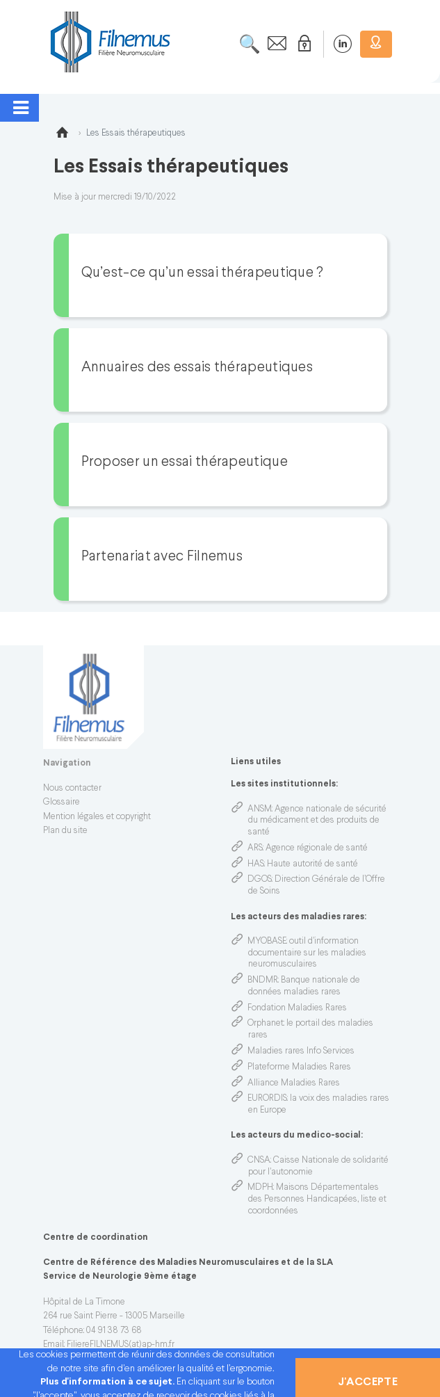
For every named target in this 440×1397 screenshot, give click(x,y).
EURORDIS (267, 1099)
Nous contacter (72, 788)
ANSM (259, 809)
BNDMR (262, 980)
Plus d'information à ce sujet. (108, 1382)
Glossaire (61, 802)
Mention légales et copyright (97, 817)
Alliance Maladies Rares (293, 1083)
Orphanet (265, 1023)
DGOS (259, 879)
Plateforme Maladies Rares (299, 1067)
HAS (255, 864)
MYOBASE (266, 941)
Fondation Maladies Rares (297, 1008)
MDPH (260, 1188)
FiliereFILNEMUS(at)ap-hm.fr (120, 1345)
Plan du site (65, 831)
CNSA (258, 1160)
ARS (255, 848)
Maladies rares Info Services (301, 1051)
